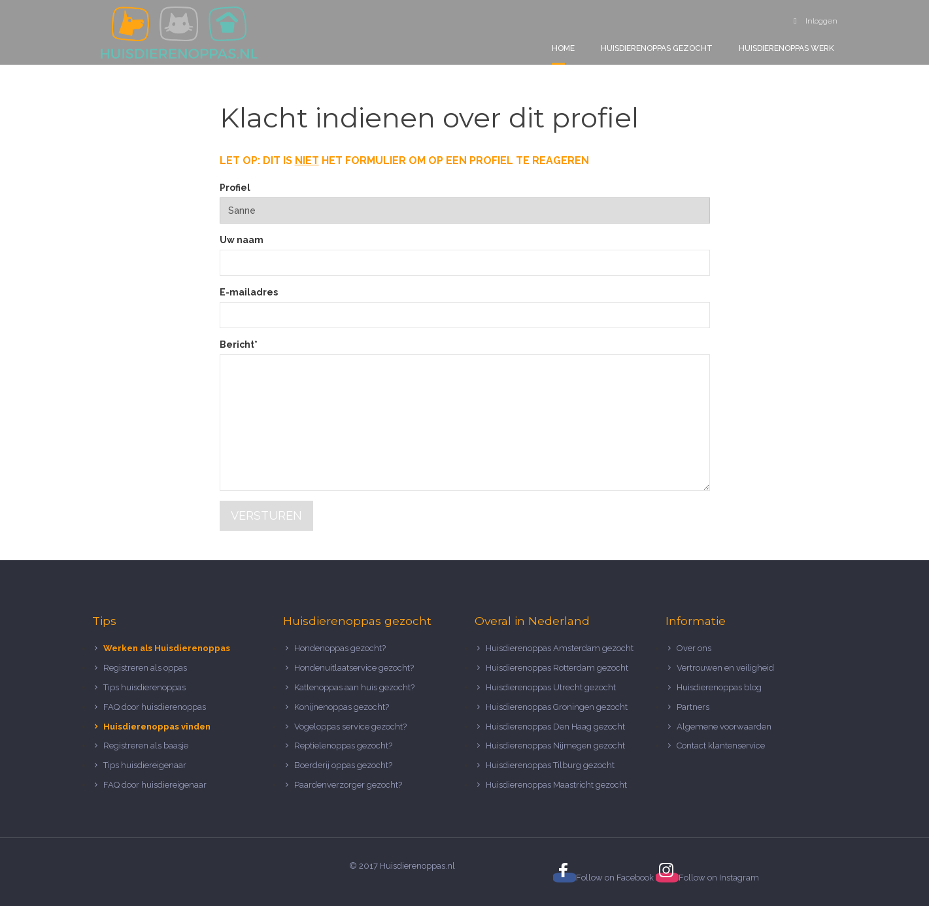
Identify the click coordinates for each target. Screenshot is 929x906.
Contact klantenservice (721, 745)
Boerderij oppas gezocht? (343, 765)
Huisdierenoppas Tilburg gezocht (550, 765)
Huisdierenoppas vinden (157, 726)
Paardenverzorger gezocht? (348, 785)
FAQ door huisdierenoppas (155, 707)
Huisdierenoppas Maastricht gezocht (556, 785)
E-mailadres (249, 292)
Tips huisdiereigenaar (144, 765)
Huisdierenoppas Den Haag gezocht (555, 726)
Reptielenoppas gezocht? (343, 745)
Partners (693, 707)
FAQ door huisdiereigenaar (155, 785)
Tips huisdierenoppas (144, 687)
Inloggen (815, 20)
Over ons (694, 648)
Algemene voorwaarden (724, 726)
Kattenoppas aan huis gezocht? (354, 687)
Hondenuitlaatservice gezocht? (354, 668)
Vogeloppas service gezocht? (350, 726)
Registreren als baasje (145, 745)
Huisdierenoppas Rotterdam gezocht (557, 668)
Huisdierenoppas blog (719, 687)
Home (563, 48)
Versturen (266, 515)
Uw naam (241, 240)
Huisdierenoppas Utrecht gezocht (551, 687)
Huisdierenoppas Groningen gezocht (557, 707)
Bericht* (239, 344)
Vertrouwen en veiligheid (725, 668)
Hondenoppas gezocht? (340, 648)
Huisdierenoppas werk (786, 48)
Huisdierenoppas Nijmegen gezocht (555, 745)
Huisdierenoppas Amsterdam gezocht (559, 648)
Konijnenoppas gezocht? (341, 707)
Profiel (235, 187)
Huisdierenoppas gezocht (657, 48)
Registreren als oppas (145, 668)
